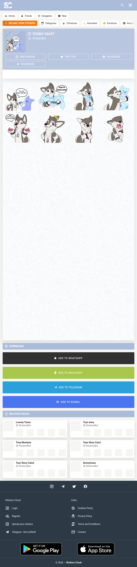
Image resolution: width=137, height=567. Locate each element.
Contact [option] (78, 532)
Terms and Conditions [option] (85, 524)
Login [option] (11, 508)
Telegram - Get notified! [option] (20, 532)
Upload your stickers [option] (19, 524)
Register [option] (12, 516)
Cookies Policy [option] (82, 508)
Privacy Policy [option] (81, 516)
